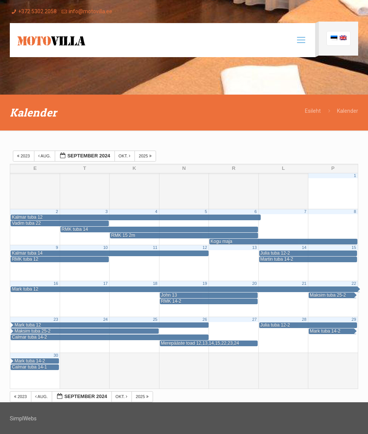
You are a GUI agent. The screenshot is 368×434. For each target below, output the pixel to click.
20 (254, 283)
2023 (24, 156)
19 (205, 283)
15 (353, 247)
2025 (146, 156)
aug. (45, 156)
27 (254, 319)
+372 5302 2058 (37, 11)
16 (56, 283)
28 (304, 319)
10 (105, 247)
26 (205, 319)
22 (353, 283)
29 (353, 319)
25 (155, 319)
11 (155, 247)
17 (105, 283)
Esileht (313, 111)
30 (56, 355)
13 (254, 247)
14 (304, 247)
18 (155, 283)
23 (56, 319)
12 (205, 247)
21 (304, 283)
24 (105, 319)
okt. (125, 156)
